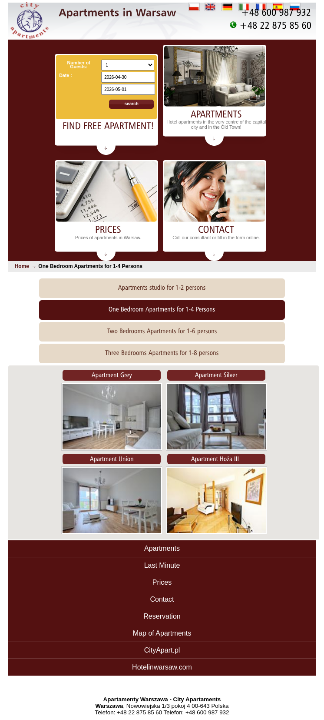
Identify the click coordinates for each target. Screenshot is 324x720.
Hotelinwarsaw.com (162, 667)
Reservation (161, 616)
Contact (162, 599)
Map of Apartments (162, 633)
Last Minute (162, 565)
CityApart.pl (162, 650)
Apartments (162, 548)
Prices (162, 582)
